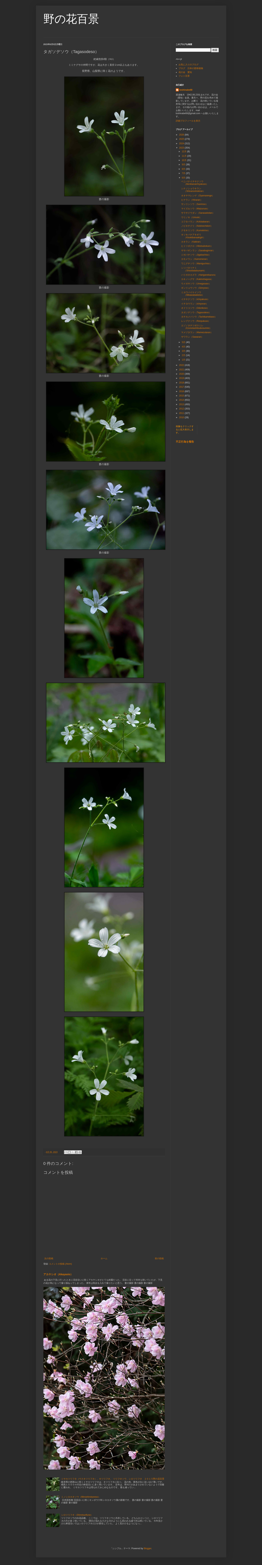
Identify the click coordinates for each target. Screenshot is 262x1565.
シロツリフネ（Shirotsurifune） (77, 1515)
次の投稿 (48, 1258)
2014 (182, 400)
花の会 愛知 (185, 72)
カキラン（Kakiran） (191, 241)
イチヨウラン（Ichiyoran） (194, 303)
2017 (182, 387)
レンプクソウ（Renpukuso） (195, 321)
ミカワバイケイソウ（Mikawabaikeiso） (192, 293)
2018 (182, 382)
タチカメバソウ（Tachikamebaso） (199, 316)
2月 (184, 355)
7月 (184, 173)
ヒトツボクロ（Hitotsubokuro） (197, 246)
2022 (182, 365)
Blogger (147, 1548)
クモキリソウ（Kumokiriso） (195, 230)
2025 (182, 139)
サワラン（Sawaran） (192, 337)
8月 (184, 169)
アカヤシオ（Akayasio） (58, 1274)
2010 (182, 417)
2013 (182, 404)
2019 (182, 378)
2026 (182, 134)
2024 (182, 143)
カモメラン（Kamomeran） (195, 259)
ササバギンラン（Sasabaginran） (198, 250)
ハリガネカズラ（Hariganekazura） (199, 275)
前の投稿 (159, 1258)
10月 (184, 160)
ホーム (104, 1258)
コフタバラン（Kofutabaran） (196, 221)
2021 (182, 369)
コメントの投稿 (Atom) (60, 1264)
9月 (184, 164)
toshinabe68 (185, 90)
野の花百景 (71, 19)
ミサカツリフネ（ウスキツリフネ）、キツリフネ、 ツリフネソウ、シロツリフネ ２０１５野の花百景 (112, 1479)
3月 (184, 351)
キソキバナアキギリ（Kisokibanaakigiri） (193, 236)
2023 (182, 147)
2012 (182, 408)
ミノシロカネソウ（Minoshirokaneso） (80, 1497)
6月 (184, 177)
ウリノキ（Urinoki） (191, 217)
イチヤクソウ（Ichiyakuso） (195, 299)
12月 (184, 151)
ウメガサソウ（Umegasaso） (196, 283)
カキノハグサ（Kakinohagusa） (197, 279)
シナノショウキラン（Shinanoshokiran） (193, 189)
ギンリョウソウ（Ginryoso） (195, 288)
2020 (182, 374)
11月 (184, 156)
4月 (184, 346)
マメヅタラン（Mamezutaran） (196, 332)
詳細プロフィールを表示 (188, 120)
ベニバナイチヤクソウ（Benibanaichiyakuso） (194, 182)
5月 (184, 342)
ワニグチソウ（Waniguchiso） (196, 263)
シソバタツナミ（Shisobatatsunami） (193, 269)
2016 (182, 391)
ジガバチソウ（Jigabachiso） (196, 254)
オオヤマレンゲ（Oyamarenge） (197, 195)
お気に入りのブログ (189, 64)
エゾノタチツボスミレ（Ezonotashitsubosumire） (196, 326)
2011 (182, 413)
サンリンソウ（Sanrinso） (194, 204)
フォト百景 (184, 76)
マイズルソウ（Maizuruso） (195, 208)
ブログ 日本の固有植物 (191, 68)
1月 (184, 359)
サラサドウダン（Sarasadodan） (197, 213)
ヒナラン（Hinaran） (191, 200)
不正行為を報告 (185, 441)
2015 (182, 395)
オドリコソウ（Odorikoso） (195, 308)
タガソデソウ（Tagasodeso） (196, 312)
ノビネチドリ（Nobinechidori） (196, 226)
